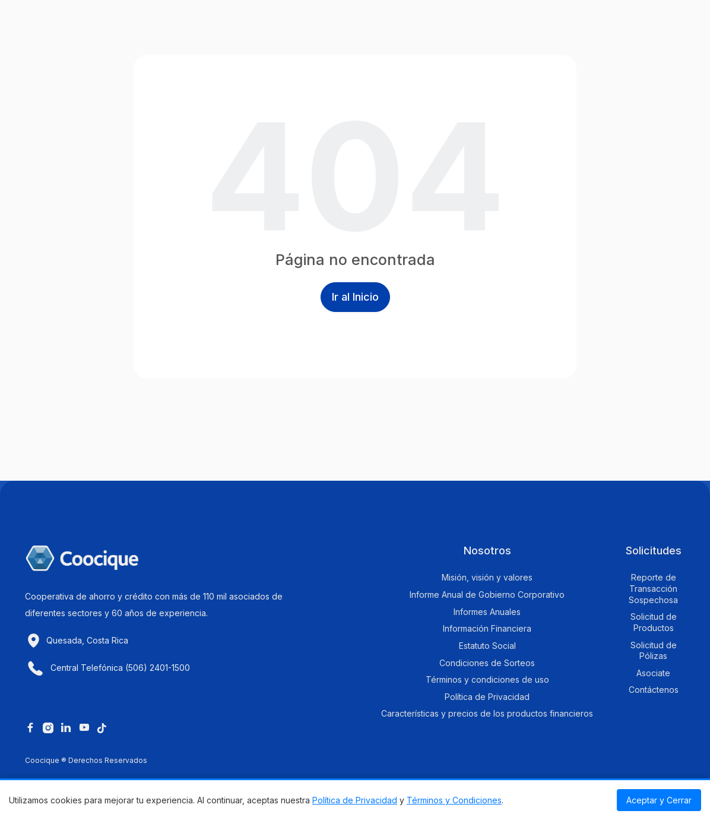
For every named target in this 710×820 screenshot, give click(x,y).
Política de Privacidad (354, 800)
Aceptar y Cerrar (659, 800)
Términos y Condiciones (454, 800)
